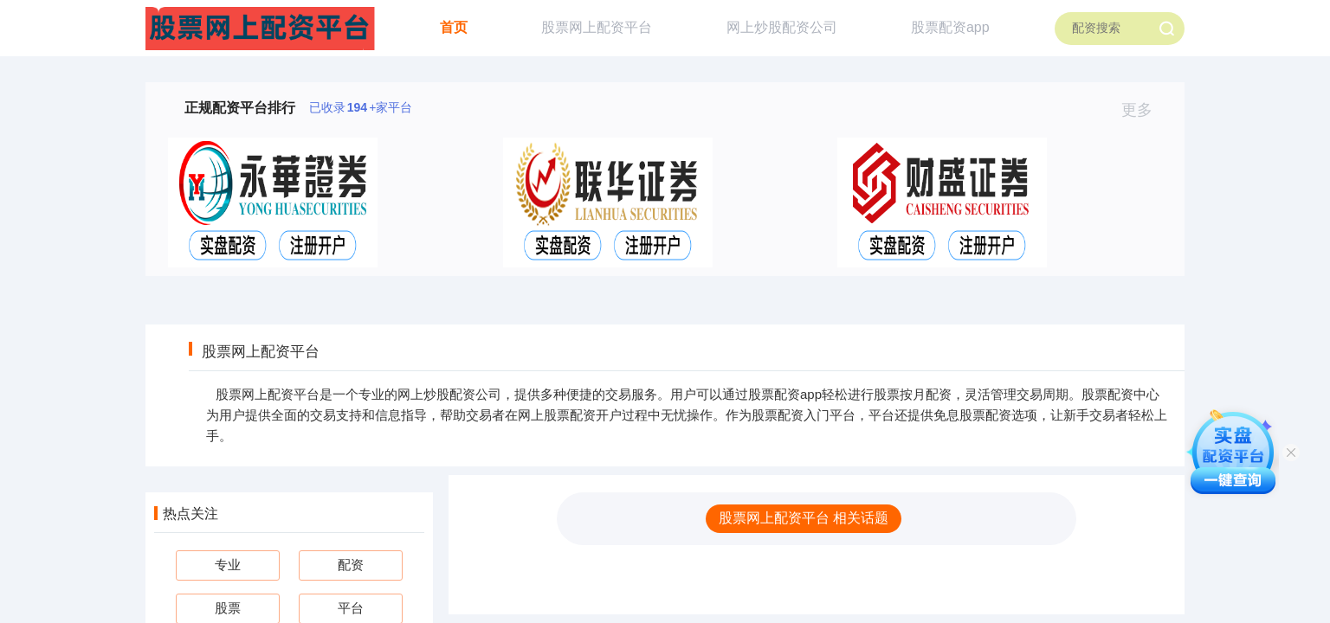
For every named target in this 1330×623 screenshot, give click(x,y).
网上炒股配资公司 (781, 27)
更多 (1144, 110)
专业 (228, 564)
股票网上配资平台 (596, 27)
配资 (351, 564)
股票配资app (950, 27)
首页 (454, 27)
